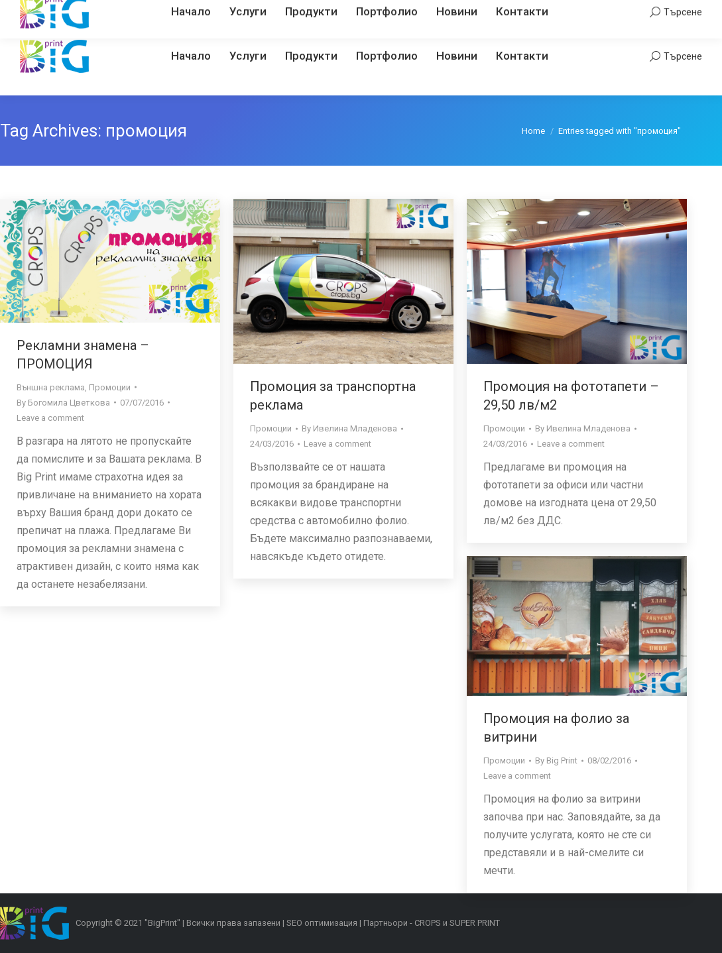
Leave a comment (50, 418)
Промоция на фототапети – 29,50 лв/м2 (571, 395)
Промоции (110, 387)
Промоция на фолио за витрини (556, 727)
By (63, 403)
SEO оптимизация (321, 923)
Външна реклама (51, 387)
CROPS (427, 923)
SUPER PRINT (475, 923)
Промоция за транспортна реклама (333, 395)
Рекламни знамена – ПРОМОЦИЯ (83, 354)
